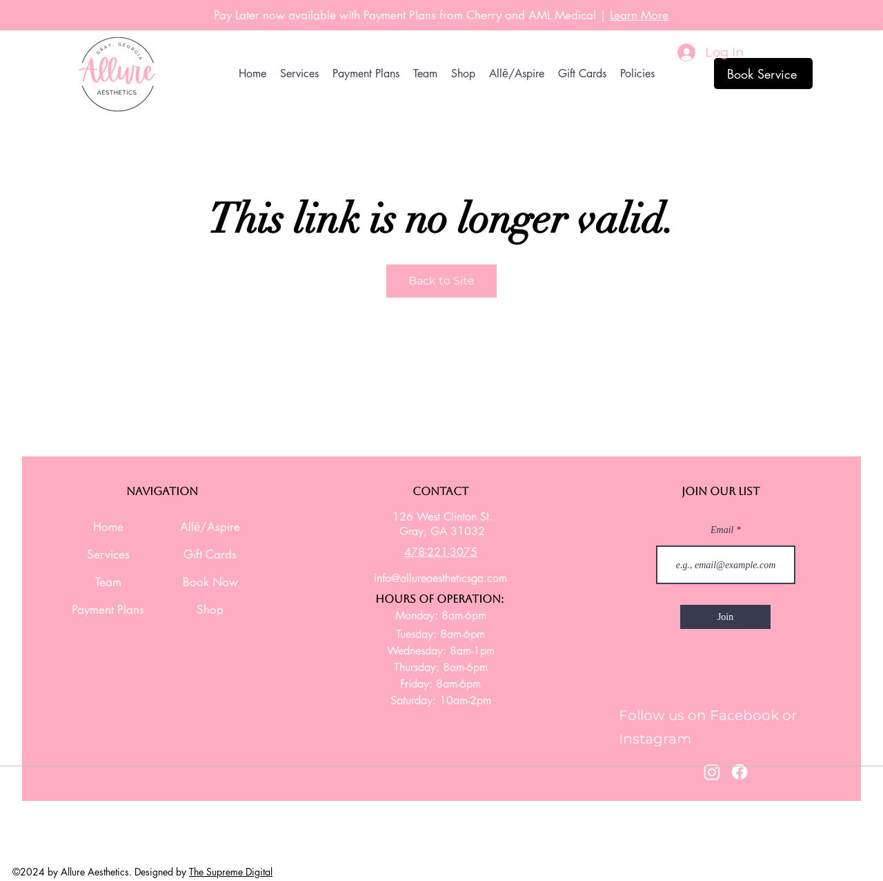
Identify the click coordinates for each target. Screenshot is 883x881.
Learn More (639, 15)
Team (108, 582)
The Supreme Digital (230, 871)
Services (108, 554)
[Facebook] (739, 772)
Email (723, 530)
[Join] (725, 617)
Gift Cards (210, 554)
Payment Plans (108, 609)
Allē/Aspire (210, 526)
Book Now (210, 582)
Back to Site (441, 280)
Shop (210, 609)
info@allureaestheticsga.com (440, 578)
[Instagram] (712, 772)
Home (108, 526)
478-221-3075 (440, 552)
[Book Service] (763, 73)
